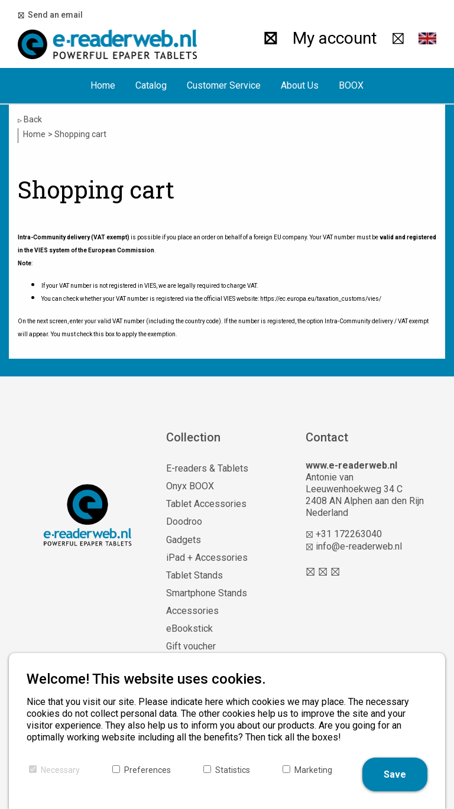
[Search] (270, 38)
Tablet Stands (194, 575)
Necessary (60, 770)
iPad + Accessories (207, 557)
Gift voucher (191, 646)
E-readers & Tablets (207, 468)
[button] (427, 38)
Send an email (53, 15)
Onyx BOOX (190, 486)
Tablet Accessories (206, 503)
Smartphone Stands (206, 593)
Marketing (313, 770)
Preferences (147, 770)
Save (395, 774)
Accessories (192, 610)
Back (30, 120)
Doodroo (184, 521)
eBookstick (189, 628)
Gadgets (183, 539)
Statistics (232, 770)
